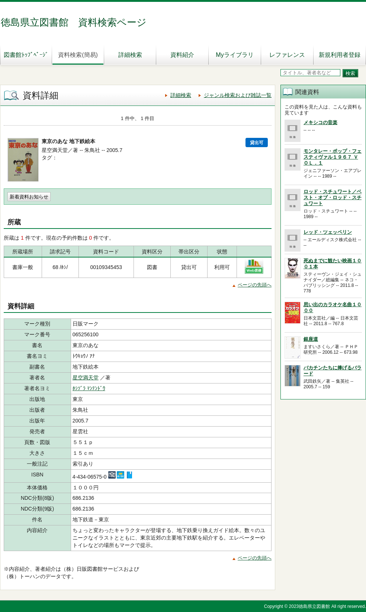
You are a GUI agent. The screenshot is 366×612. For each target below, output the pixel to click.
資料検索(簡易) (78, 55)
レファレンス (287, 55)
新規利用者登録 (339, 55)
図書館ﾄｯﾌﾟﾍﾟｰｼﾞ (26, 55)
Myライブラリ (234, 55)
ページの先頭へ (255, 285)
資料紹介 (182, 55)
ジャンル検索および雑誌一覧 (238, 95)
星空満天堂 (86, 378)
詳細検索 (130, 55)
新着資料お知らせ (29, 197)
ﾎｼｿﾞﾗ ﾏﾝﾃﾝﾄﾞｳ (89, 388)
